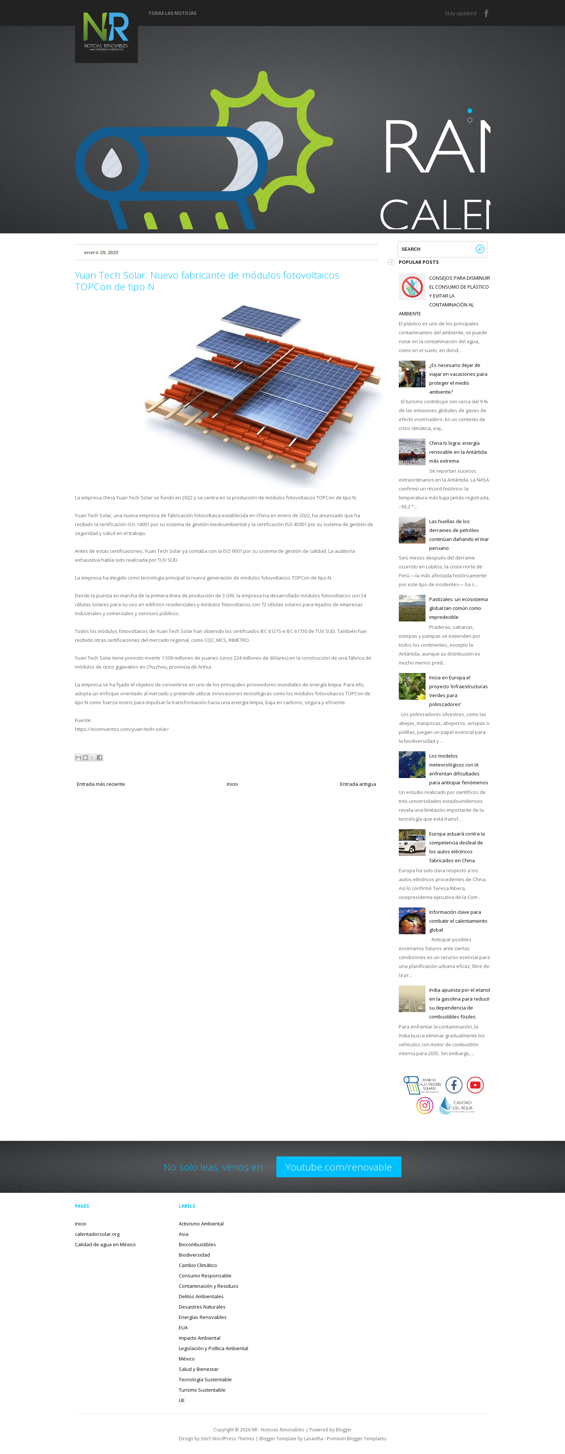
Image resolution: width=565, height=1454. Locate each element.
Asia (183, 1234)
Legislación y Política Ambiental (213, 1348)
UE (182, 1400)
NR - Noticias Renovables (278, 1429)
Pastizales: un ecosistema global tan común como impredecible (458, 608)
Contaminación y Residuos (209, 1286)
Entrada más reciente (101, 784)
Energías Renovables (203, 1317)
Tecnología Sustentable (205, 1379)
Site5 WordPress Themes (227, 1438)
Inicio (232, 784)
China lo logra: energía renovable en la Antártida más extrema (458, 452)
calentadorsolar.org (97, 1234)
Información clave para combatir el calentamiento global (458, 921)
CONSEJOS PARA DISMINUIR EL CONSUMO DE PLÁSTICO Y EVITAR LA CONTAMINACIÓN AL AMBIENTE (444, 296)
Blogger (344, 1429)
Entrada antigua (358, 784)
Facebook (486, 13)
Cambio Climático (198, 1265)
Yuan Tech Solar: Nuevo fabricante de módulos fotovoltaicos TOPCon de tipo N (207, 280)
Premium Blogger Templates (357, 1438)
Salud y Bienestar (199, 1369)
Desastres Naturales (202, 1306)
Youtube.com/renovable (339, 1167)
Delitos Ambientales (201, 1296)
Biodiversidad (194, 1254)
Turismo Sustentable (202, 1389)
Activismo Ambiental (201, 1223)
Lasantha (313, 1438)
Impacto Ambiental (199, 1338)
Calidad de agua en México (105, 1244)
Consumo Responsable (205, 1275)
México (187, 1358)
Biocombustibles (197, 1244)
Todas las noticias (172, 13)
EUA (183, 1327)
